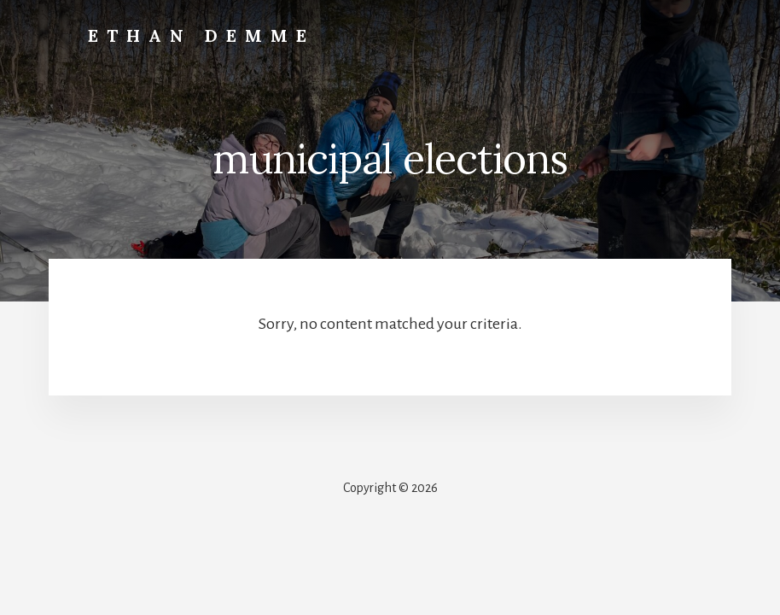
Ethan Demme (201, 35)
